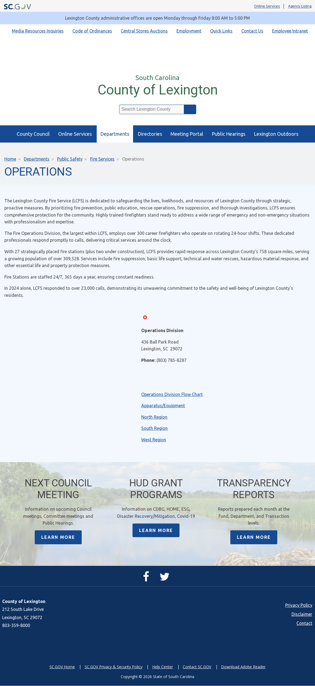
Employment (188, 30)
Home (10, 158)
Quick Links (221, 30)
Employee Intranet (290, 30)
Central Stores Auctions (144, 30)
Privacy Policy (298, 605)
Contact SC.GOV (197, 667)
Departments (114, 134)
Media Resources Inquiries (38, 30)
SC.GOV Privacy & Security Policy (113, 667)
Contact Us (252, 30)
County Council (33, 134)
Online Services (267, 6)
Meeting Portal (186, 134)
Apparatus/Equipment (163, 405)
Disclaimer (302, 614)
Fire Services (102, 158)
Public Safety (70, 158)
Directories (150, 134)
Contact (304, 623)
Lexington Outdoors (276, 134)
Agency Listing (299, 6)
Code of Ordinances (92, 30)
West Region (153, 439)
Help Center (162, 667)
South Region (154, 428)
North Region (154, 417)
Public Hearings (228, 134)
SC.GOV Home (62, 667)
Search (190, 109)
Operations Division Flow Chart (172, 394)
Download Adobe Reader (243, 667)
